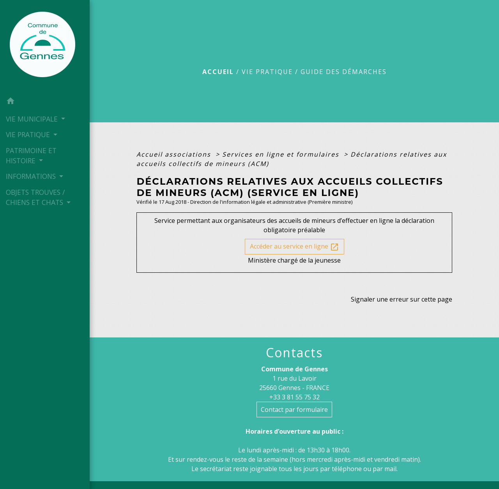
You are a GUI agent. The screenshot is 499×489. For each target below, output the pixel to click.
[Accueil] (45, 47)
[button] (45, 102)
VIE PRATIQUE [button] (29, 134)
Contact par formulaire (294, 409)
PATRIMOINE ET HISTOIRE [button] (31, 155)
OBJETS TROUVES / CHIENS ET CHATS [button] (35, 197)
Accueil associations (174, 154)
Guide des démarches (344, 71)
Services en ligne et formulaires (282, 154)
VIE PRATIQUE (267, 71)
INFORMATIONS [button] (32, 176)
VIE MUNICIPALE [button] (33, 119)
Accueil (218, 71)
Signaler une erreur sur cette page (401, 299)
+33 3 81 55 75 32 (294, 397)
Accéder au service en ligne (294, 247)
